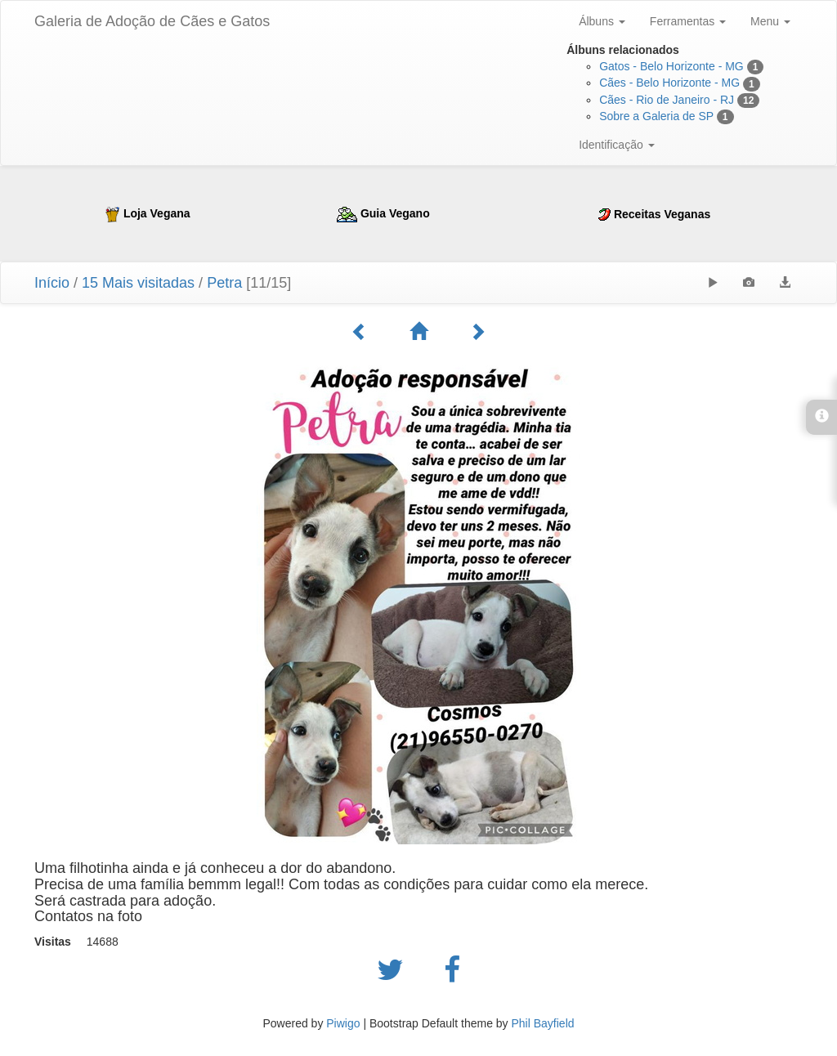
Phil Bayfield (542, 1023)
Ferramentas (688, 21)
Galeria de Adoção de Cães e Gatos (152, 21)
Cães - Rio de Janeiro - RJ (666, 99)
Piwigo (343, 1023)
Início (51, 283)
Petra (224, 283)
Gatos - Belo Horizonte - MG (671, 66)
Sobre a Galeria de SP (656, 116)
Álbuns (602, 21)
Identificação (617, 144)
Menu (770, 21)
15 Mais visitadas (138, 283)
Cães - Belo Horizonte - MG (669, 82)
